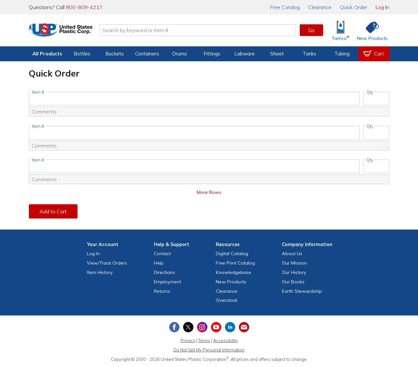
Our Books (293, 282)
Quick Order (353, 7)
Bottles (82, 54)
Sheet (277, 54)
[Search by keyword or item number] (204, 30)
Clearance (319, 7)
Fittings (211, 54)
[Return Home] (67, 31)
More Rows (209, 192)
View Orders (107, 263)
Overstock (227, 300)
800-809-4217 (84, 7)
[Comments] (209, 111)
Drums (179, 54)
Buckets (114, 54)
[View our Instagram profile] (202, 327)
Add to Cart (53, 211)
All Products (47, 54)
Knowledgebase (233, 272)
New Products (231, 282)
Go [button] (311, 30)
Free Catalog (235, 263)
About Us (292, 253)
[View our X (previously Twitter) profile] (188, 327)
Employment (167, 282)
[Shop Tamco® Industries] (340, 30)
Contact (162, 253)
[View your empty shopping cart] (373, 53)
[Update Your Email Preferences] (244, 327)
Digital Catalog (232, 253)
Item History (100, 272)
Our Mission (294, 263)
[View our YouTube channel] (216, 327)
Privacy (187, 340)
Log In (382, 7)
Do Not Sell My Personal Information (209, 349)
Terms (204, 340)
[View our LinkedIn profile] (230, 327)
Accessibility (225, 340)
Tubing (342, 54)
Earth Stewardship (302, 291)
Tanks (309, 54)
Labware (244, 54)
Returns (162, 291)
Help (159, 263)
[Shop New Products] (370, 30)
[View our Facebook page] (174, 327)
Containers (147, 54)
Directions (164, 272)
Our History (294, 272)
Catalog (285, 7)
